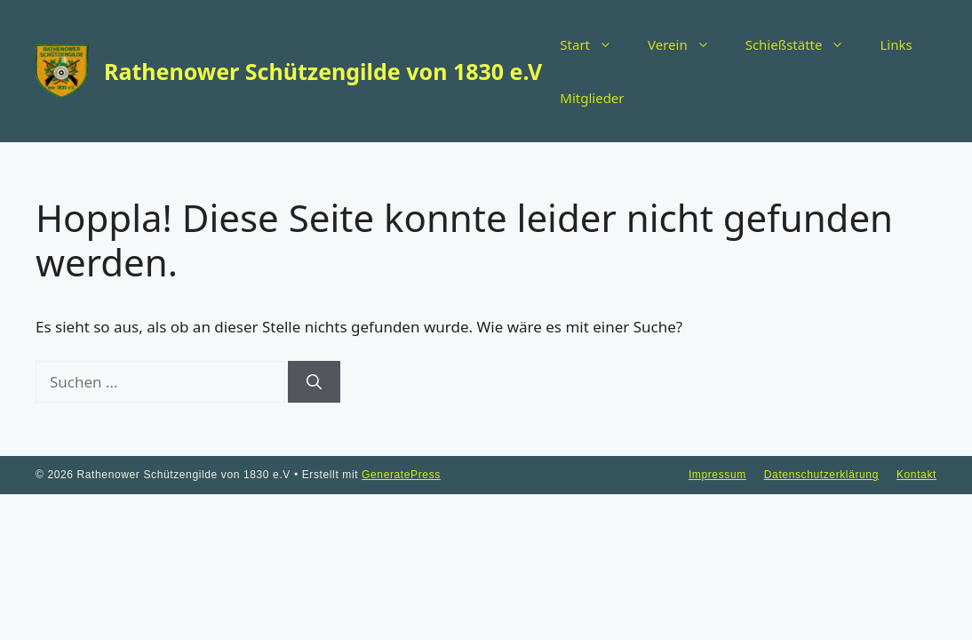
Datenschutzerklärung (821, 474)
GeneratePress (401, 474)
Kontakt (916, 474)
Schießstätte (804, 44)
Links (896, 44)
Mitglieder (592, 98)
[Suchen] (314, 382)
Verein (688, 44)
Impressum (717, 474)
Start (595, 44)
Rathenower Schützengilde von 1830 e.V (323, 71)
